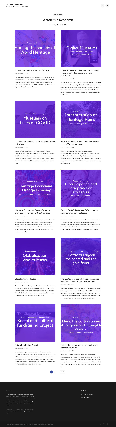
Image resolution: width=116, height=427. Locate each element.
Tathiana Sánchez (14, 4)
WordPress (50, 424)
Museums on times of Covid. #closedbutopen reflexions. (35, 143)
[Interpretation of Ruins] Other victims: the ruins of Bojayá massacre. (80, 143)
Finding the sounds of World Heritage (32, 70)
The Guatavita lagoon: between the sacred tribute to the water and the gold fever (80, 280)
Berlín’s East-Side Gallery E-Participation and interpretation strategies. (79, 211)
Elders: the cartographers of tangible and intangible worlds (79, 346)
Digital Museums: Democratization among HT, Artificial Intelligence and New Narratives (80, 73)
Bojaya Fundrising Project (26, 345)
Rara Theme (37, 424)
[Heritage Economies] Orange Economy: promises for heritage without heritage (33, 211)
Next (62, 372)
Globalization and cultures (27, 279)
